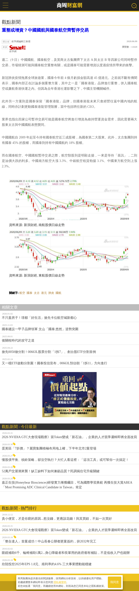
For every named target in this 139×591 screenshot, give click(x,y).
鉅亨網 (17, 49)
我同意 (114, 582)
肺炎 (51, 292)
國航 (58, 292)
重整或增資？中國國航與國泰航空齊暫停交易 (45, 30)
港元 (44, 292)
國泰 (29, 292)
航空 (22, 292)
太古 (37, 292)
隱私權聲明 (60, 582)
